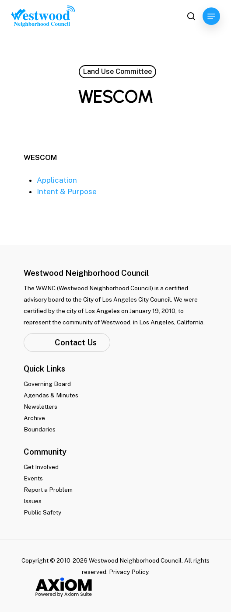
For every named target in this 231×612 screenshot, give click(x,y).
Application (57, 180)
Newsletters (40, 406)
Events (33, 478)
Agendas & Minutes (51, 395)
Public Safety (42, 512)
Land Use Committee (117, 71)
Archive (34, 417)
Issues (33, 500)
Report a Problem (48, 489)
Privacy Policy (128, 571)
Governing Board (47, 383)
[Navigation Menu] (211, 16)
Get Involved (41, 466)
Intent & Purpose (67, 191)
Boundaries (40, 429)
